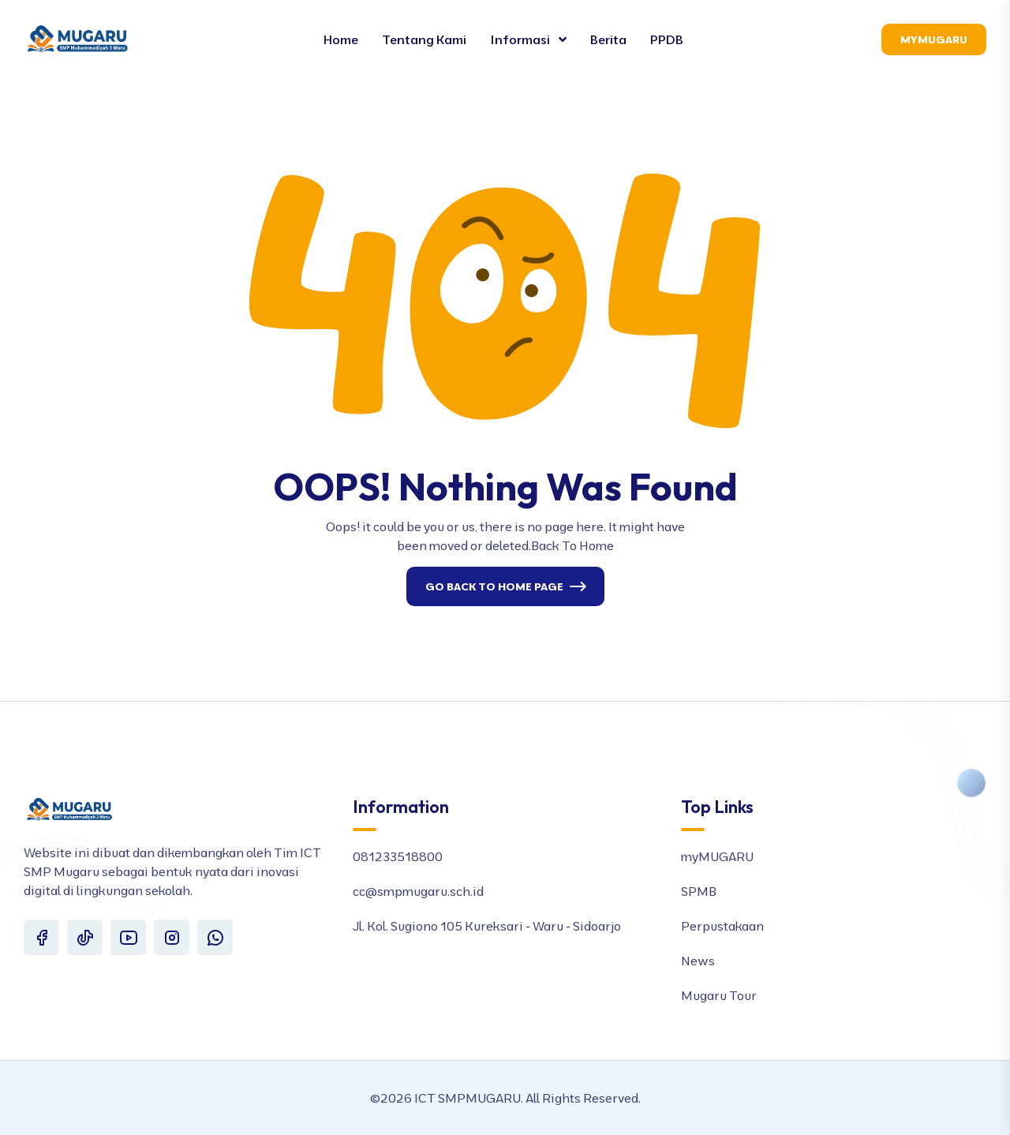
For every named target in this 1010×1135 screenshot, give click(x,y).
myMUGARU (717, 856)
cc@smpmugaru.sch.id (418, 891)
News (698, 960)
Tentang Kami (424, 39)
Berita (608, 39)
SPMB (698, 891)
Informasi (521, 39)
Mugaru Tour (719, 995)
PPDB (666, 39)
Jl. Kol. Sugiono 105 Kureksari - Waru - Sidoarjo (487, 926)
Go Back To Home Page (494, 586)
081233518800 (398, 856)
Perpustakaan (722, 926)
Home (341, 39)
